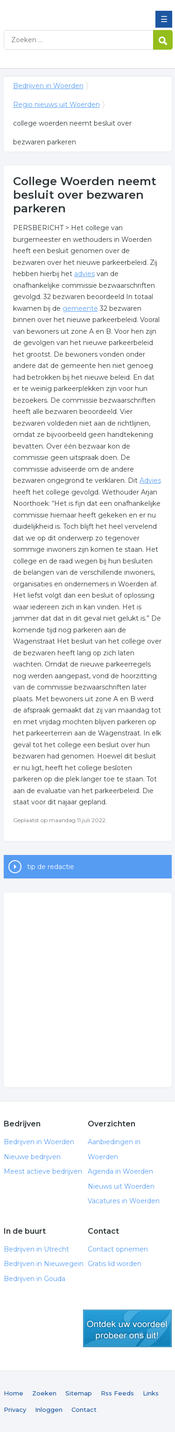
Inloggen (49, 1409)
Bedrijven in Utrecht (36, 1249)
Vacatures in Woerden (124, 1201)
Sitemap (78, 1393)
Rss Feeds (117, 1393)
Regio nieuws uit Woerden (56, 104)
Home (13, 1393)
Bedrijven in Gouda (34, 1279)
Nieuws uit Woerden (121, 1186)
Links (151, 1393)
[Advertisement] (87, 990)
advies (84, 274)
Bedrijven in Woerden (71, 10)
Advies (150, 480)
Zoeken (44, 1393)
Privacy (15, 1409)
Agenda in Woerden (120, 1171)
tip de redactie (50, 866)
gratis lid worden (127, 1328)
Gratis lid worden (114, 1264)
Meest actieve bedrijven (43, 1171)
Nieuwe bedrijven (32, 1157)
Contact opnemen (118, 1249)
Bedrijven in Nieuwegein (44, 1264)
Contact (84, 1409)
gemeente (80, 308)
